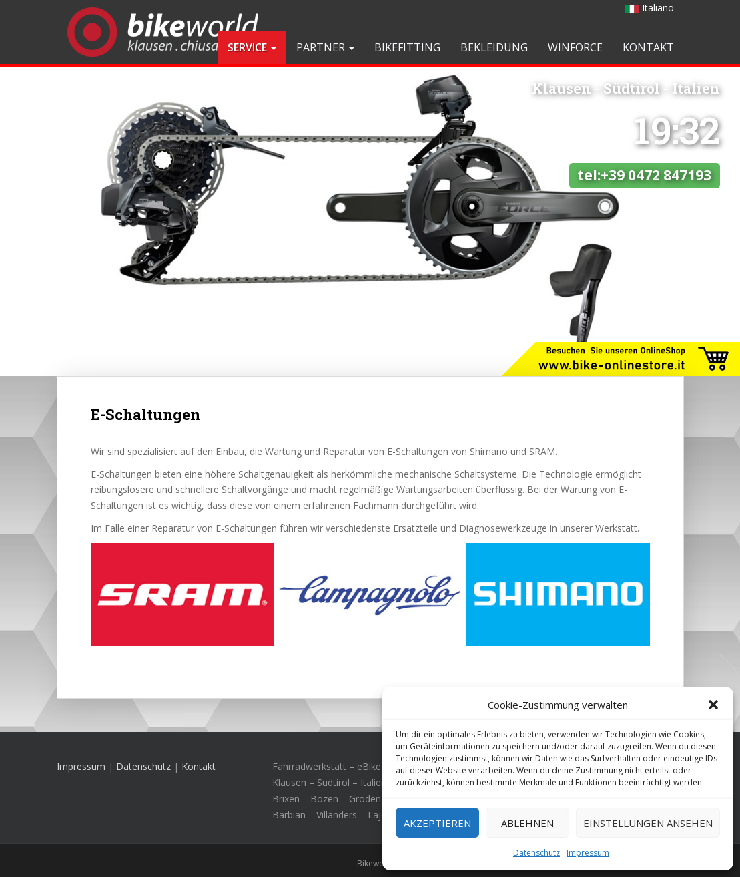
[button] (713, 704)
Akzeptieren (437, 823)
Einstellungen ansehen (648, 823)
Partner (325, 47)
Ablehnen (527, 823)
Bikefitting (407, 47)
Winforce (575, 47)
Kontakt (648, 47)
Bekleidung (494, 47)
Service (252, 47)
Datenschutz (536, 852)
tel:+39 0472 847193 (644, 101)
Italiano (649, 7)
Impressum (588, 852)
